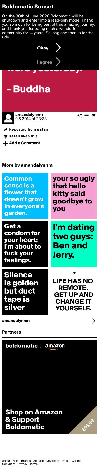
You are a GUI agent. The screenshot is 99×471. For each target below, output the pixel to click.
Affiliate (38, 461)
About (6, 461)
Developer (52, 461)
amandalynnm (29, 115)
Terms (34, 464)
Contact (77, 461)
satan (42, 129)
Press (65, 461)
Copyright (8, 464)
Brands (26, 461)
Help (15, 461)
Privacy (22, 464)
